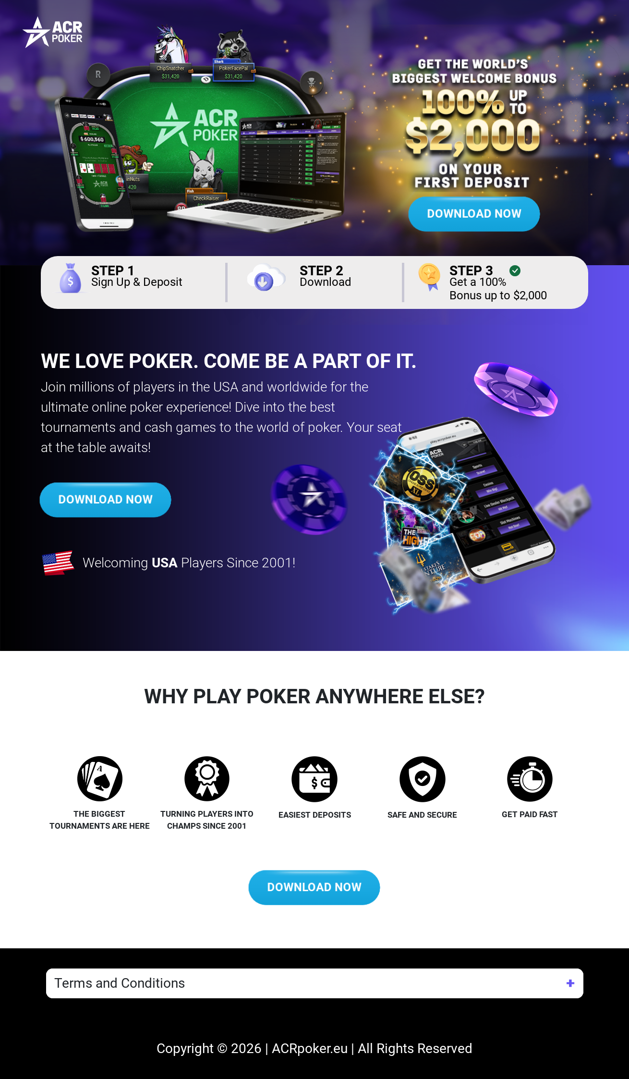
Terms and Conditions (119, 983)
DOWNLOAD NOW (474, 214)
